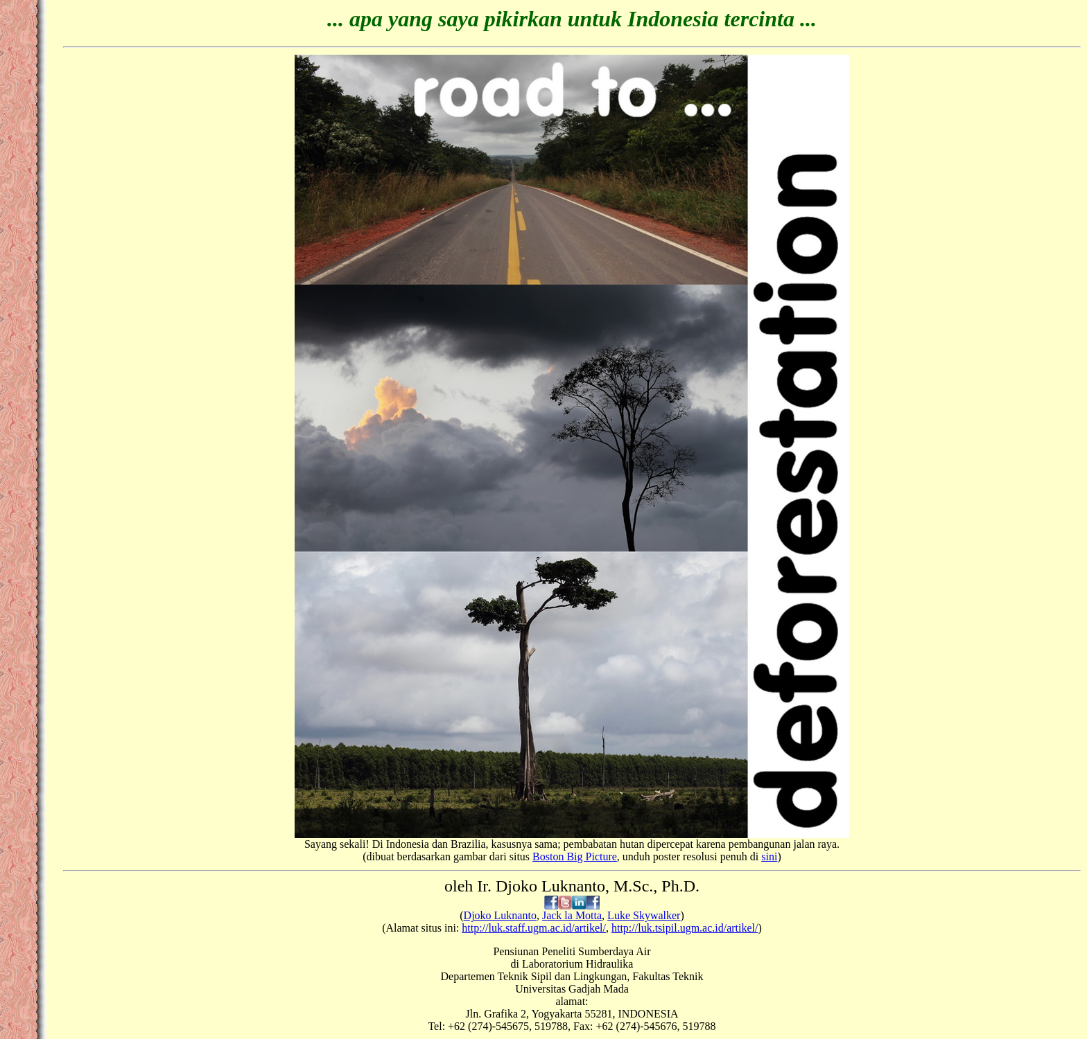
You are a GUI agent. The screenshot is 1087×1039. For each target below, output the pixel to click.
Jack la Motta (572, 915)
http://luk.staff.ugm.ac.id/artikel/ (534, 928)
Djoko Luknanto (500, 915)
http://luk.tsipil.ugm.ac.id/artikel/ (684, 928)
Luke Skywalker (643, 915)
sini (769, 856)
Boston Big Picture (574, 856)
